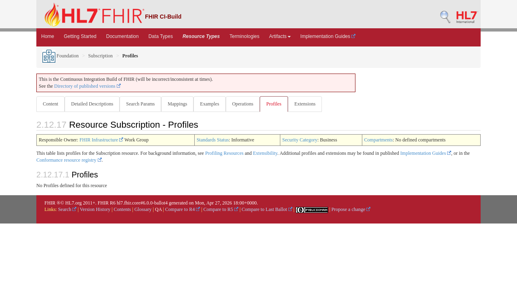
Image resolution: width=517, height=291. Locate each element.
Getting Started (80, 36)
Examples (212, 104)
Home (47, 36)
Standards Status (213, 140)
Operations (247, 104)
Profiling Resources (224, 153)
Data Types (160, 36)
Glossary (143, 210)
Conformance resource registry (69, 160)
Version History (95, 210)
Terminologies (244, 36)
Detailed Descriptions (93, 104)
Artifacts (279, 36)
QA (158, 210)
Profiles (278, 104)
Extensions (311, 104)
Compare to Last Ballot (267, 210)
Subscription (100, 56)
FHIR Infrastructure (102, 140)
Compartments (378, 140)
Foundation (60, 56)
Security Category (299, 140)
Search (67, 210)
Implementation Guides (328, 36)
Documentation (122, 36)
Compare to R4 (182, 210)
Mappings (179, 104)
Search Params (142, 104)
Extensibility (265, 153)
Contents (122, 210)
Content (50, 104)
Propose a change (350, 210)
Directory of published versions (87, 86)
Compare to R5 (221, 210)
